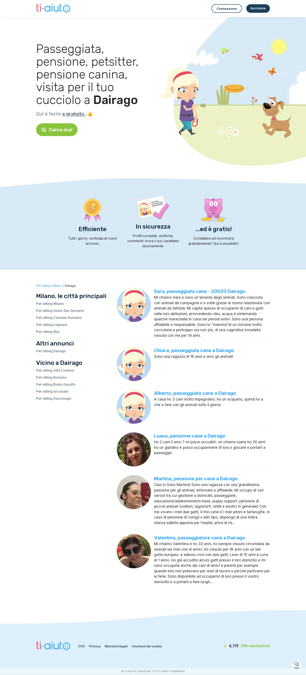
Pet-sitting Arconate (52, 391)
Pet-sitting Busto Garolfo (55, 384)
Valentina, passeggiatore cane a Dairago (199, 537)
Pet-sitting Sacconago (53, 398)
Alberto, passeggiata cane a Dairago (195, 393)
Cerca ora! (56, 129)
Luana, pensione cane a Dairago (189, 436)
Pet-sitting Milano (50, 303)
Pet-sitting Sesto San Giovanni (60, 310)
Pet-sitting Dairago (51, 351)
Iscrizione (258, 8)
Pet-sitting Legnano (51, 325)
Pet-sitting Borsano (51, 377)
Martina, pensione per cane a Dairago (196, 478)
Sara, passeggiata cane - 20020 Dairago (199, 291)
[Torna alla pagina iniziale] (54, 8)
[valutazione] (245, 646)
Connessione (227, 8)
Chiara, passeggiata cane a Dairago (194, 350)
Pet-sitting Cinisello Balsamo (59, 317)
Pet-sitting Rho (48, 332)
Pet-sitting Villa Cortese (55, 370)
